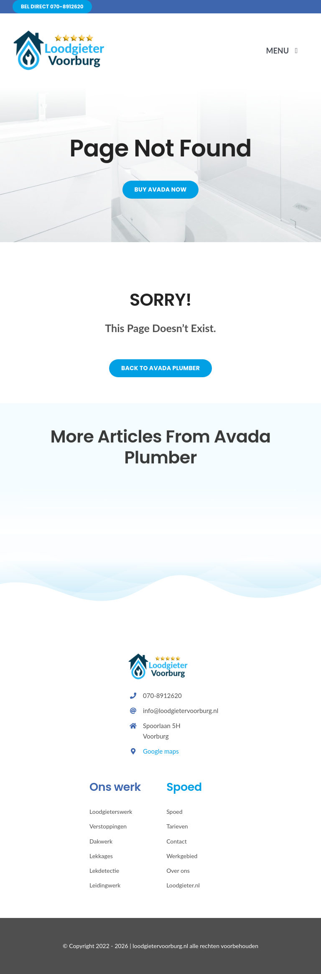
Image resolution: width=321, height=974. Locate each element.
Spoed (184, 787)
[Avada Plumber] (63, 33)
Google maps (161, 751)
